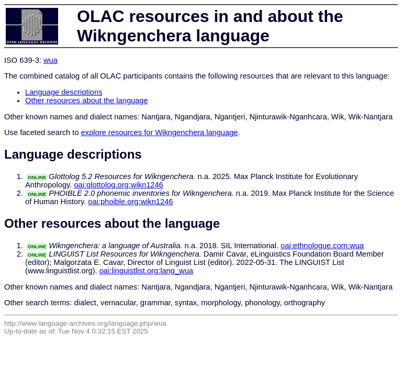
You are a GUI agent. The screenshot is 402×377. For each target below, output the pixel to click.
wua (50, 60)
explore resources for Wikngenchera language (159, 132)
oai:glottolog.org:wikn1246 (118, 185)
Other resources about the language (86, 100)
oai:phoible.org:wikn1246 (130, 201)
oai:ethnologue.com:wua (322, 245)
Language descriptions (64, 92)
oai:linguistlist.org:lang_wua (146, 271)
